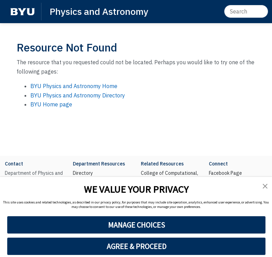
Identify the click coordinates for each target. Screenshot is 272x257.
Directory (83, 173)
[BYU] (22, 11)
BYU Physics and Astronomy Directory (77, 95)
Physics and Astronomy (99, 11)
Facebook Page (225, 173)
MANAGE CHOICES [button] (136, 225)
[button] (265, 186)
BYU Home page (51, 104)
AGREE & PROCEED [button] (136, 246)
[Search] (246, 11)
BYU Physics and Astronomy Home (73, 86)
